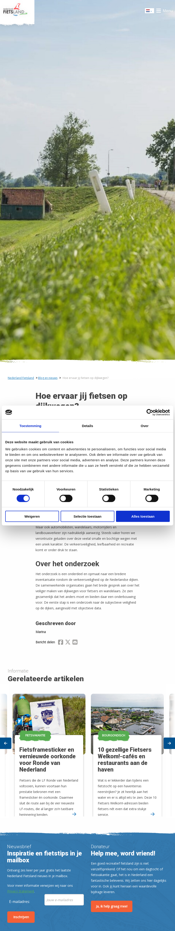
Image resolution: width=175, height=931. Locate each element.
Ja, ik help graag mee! (111, 906)
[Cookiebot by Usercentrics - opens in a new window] (150, 412)
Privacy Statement (20, 891)
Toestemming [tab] (30, 426)
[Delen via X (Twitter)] (68, 642)
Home (17, 10)
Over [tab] (145, 426)
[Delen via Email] (74, 642)
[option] (127, 751)
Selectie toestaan (88, 516)
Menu (168, 10)
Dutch (149, 11)
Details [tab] (87, 426)
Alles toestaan (142, 516)
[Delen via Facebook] (60, 642)
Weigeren (32, 516)
